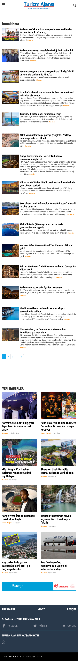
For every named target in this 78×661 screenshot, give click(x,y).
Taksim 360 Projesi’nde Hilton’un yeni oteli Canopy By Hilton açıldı (48, 268)
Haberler (30, 41)
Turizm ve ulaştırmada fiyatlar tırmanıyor (41, 287)
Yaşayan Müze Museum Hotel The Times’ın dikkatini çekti (46, 247)
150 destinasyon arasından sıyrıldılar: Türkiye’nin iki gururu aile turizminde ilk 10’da (47, 73)
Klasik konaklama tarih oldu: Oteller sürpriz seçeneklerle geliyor (42, 310)
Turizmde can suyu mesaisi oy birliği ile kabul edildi (47, 50)
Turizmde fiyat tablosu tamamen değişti (40, 114)
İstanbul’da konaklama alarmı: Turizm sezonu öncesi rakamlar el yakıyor (47, 94)
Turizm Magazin (46, 433)
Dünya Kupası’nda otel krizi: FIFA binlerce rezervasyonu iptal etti (41, 158)
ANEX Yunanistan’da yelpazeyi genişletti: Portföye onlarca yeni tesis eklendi (46, 137)
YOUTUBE (69, 625)
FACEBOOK (10, 625)
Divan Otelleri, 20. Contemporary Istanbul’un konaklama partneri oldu (43, 331)
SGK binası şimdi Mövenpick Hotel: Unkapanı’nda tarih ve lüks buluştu (48, 205)
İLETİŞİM (71, 609)
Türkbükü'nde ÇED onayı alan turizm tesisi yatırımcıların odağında (42, 226)
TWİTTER (40, 625)
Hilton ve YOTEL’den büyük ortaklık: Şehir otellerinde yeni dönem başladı (47, 184)
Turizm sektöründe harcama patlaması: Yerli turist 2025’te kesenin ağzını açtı (46, 31)
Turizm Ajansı (19, 656)
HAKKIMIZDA (8, 609)
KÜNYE (41, 609)
